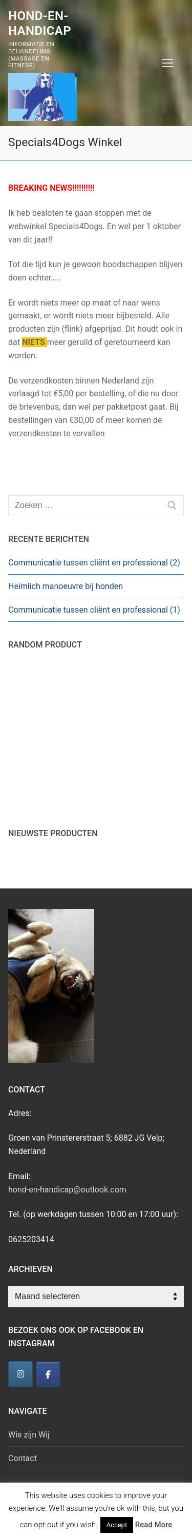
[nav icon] (167, 63)
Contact (22, 1458)
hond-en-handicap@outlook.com (67, 1189)
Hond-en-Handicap (39, 23)
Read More (154, 1524)
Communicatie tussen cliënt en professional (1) (94, 610)
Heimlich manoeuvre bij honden (65, 586)
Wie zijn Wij (29, 1435)
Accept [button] (116, 1525)
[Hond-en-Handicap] (20, 1374)
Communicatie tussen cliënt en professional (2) (94, 563)
